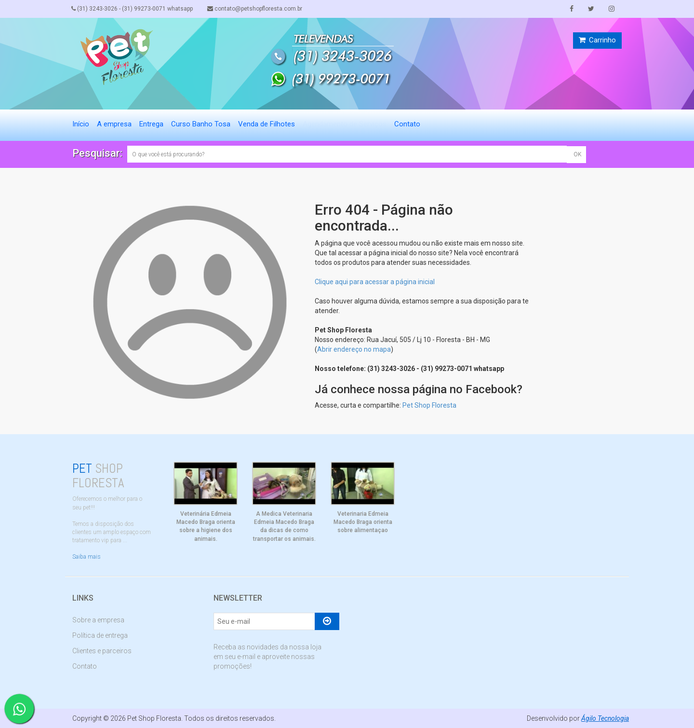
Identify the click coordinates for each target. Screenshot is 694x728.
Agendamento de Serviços (345, 124)
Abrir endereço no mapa (354, 349)
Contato (407, 124)
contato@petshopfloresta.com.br (256, 8)
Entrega (151, 124)
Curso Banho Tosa (200, 124)
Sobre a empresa (98, 620)
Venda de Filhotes (266, 124)
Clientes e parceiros (102, 651)
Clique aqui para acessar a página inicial (375, 282)
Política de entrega (100, 635)
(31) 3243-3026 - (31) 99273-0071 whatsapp (133, 8)
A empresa (114, 124)
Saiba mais (86, 556)
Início (80, 124)
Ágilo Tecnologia (605, 718)
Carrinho (597, 40)
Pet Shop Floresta (429, 405)
